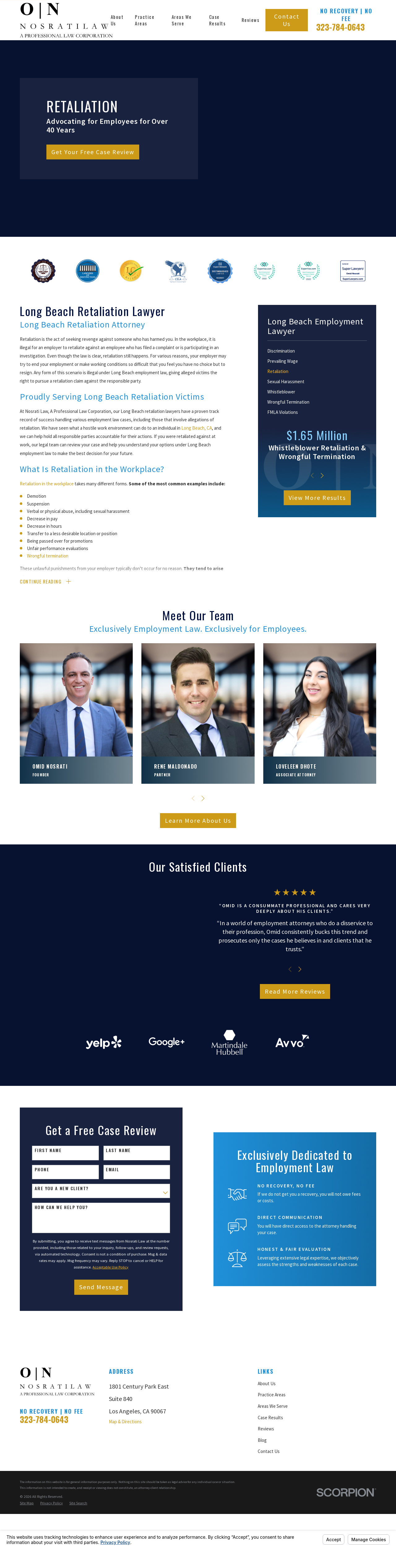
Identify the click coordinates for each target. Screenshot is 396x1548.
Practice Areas (272, 1446)
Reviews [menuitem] (251, 19)
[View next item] (322, 475)
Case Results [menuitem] (217, 20)
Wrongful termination (47, 556)
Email (109, 1220)
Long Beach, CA (196, 428)
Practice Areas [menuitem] (144, 20)
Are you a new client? (59, 1239)
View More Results (317, 497)
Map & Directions (125, 1473)
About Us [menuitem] (117, 20)
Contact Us (286, 20)
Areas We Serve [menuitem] (182, 20)
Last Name (115, 1201)
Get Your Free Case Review (92, 152)
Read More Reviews (301, 1017)
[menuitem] (317, 351)
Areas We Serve (273, 1457)
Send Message (98, 1338)
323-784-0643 (340, 27)
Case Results (270, 1469)
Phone (39, 1220)
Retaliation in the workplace (47, 484)
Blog (262, 1491)
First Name (45, 1201)
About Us (267, 1434)
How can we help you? (58, 1258)
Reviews (266, 1480)
